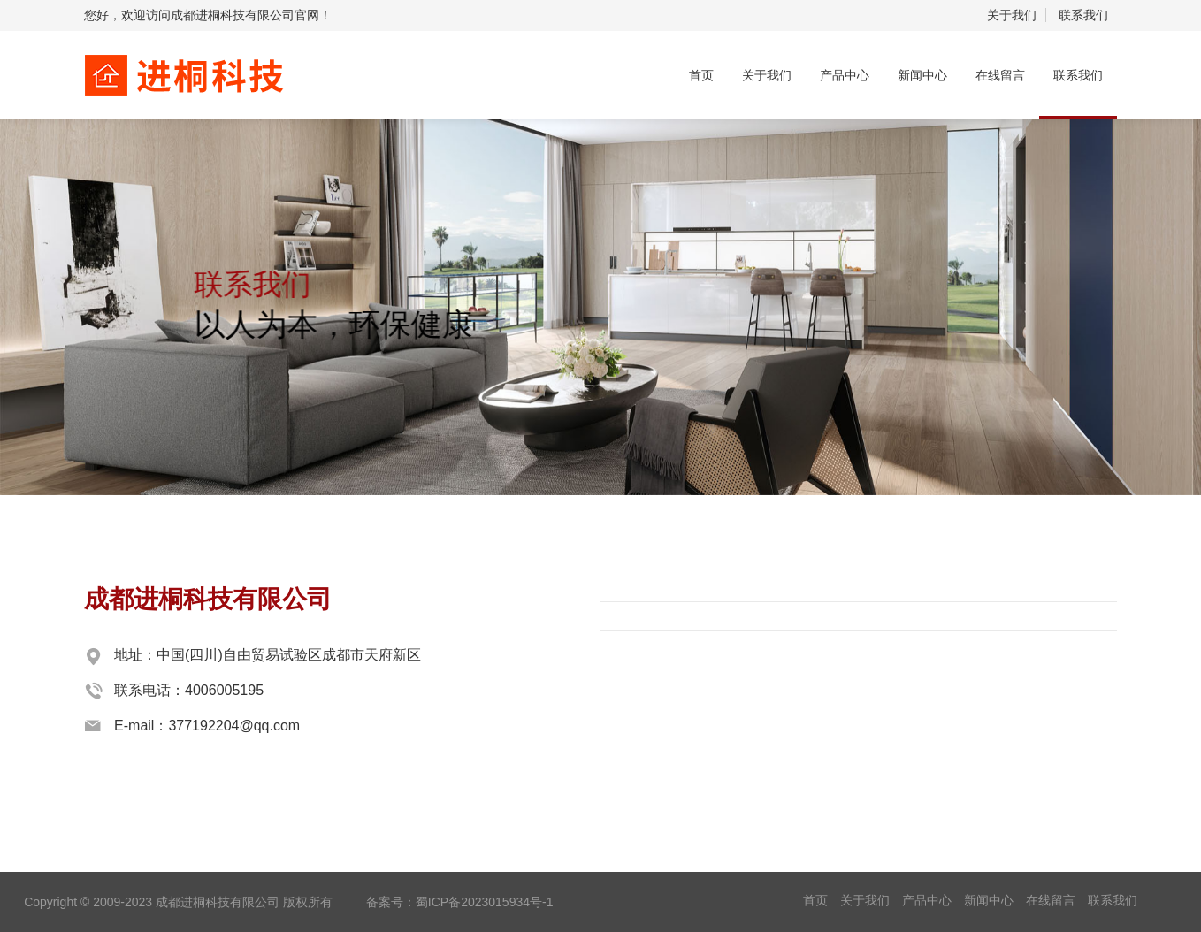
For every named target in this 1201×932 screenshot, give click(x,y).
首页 (701, 75)
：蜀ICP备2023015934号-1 (478, 902)
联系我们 (1083, 15)
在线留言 (1000, 75)
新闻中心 (922, 75)
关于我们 (1012, 15)
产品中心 (844, 75)
